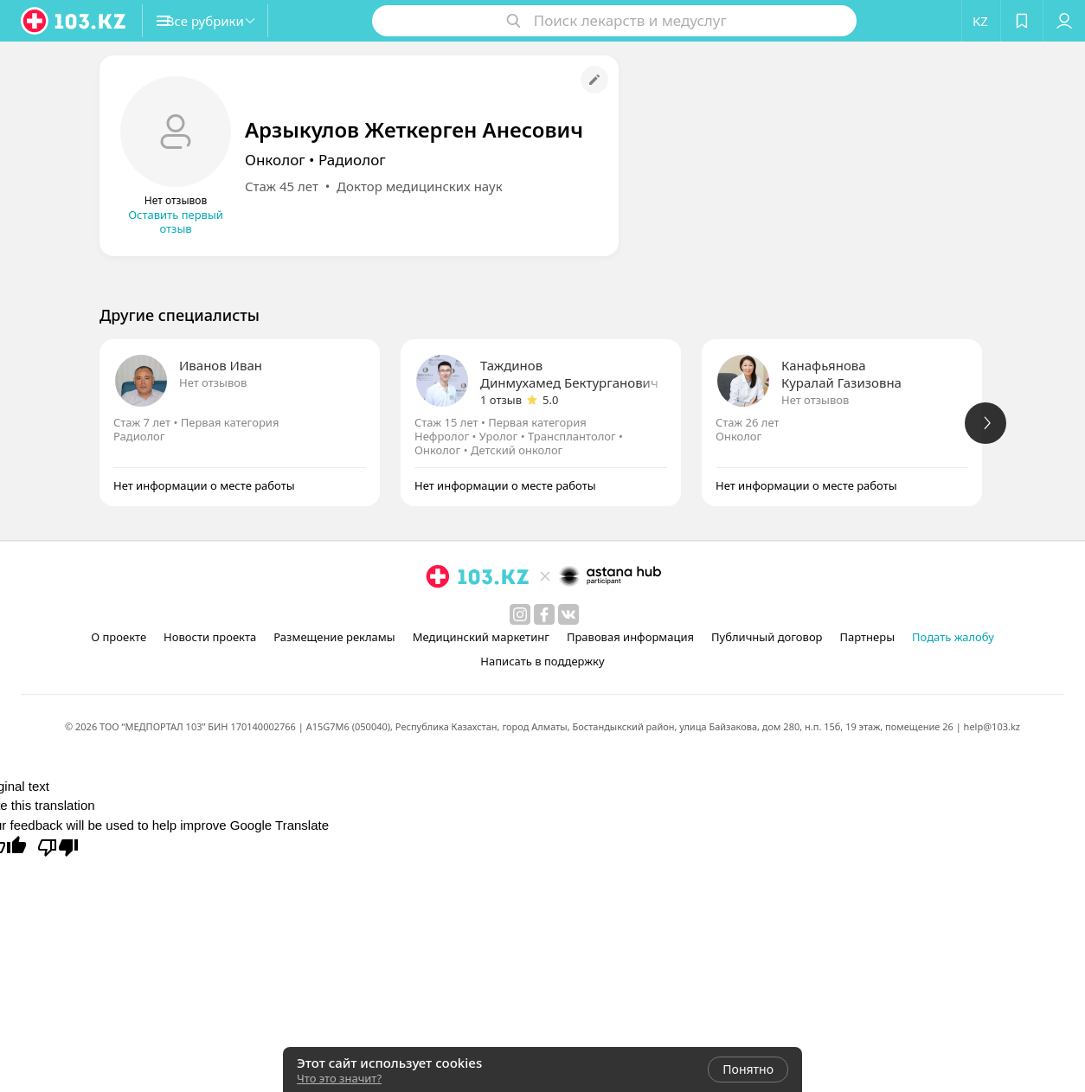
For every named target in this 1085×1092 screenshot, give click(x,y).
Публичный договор (766, 637)
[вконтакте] (568, 614)
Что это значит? (339, 1078)
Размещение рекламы (334, 637)
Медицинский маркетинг (481, 637)
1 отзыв (501, 400)
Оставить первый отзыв (175, 221)
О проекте (118, 637)
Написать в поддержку (542, 661)
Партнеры (868, 637)
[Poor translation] (58, 846)
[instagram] (520, 614)
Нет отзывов (213, 382)
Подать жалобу (953, 637)
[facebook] (544, 614)
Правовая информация (630, 637)
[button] (223, 21)
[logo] (74, 21)
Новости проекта (210, 637)
